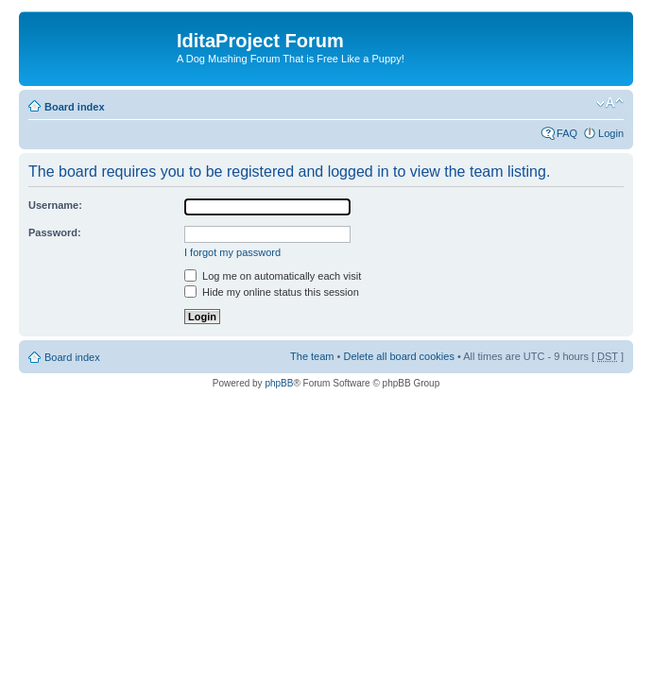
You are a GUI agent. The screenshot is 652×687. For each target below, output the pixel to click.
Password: (54, 232)
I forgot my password (232, 252)
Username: (55, 205)
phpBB (279, 383)
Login (611, 133)
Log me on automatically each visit (272, 276)
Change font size (610, 103)
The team (312, 356)
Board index (74, 106)
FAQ (567, 133)
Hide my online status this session (271, 292)
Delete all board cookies (398, 356)
